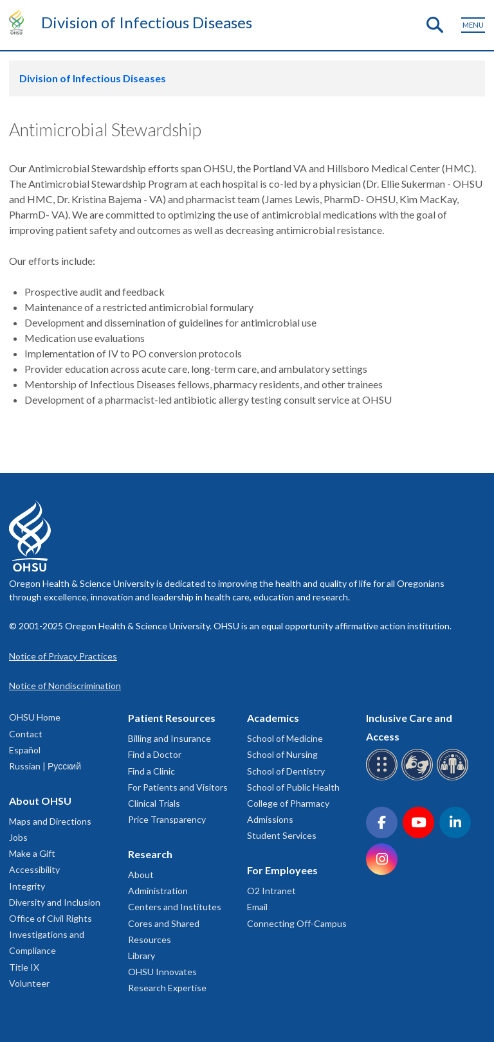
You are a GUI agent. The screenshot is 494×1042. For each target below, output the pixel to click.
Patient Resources (171, 718)
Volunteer (29, 983)
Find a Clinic (151, 771)
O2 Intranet (271, 890)
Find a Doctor (154, 754)
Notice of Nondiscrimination (65, 685)
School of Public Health (293, 787)
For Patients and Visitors (178, 787)
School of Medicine (285, 738)
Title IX (24, 967)
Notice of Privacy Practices (63, 656)
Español (25, 749)
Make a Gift (32, 853)
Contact (25, 733)
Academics (273, 718)
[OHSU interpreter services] (454, 778)
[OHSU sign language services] (419, 778)
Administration (158, 890)
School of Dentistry (286, 771)
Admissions (270, 819)
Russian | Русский (45, 765)
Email (257, 906)
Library (141, 955)
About (141, 874)
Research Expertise (167, 987)
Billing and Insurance (169, 738)
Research (150, 854)
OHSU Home (34, 717)
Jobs (18, 837)
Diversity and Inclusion (54, 902)
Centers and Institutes (174, 906)
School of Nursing (282, 754)
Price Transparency (167, 819)
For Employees (282, 870)
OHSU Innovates (162, 971)
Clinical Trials (154, 803)
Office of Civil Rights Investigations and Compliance (50, 934)
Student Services (281, 835)
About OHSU (40, 801)
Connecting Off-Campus (297, 923)
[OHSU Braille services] (383, 778)
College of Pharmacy (288, 803)
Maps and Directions (50, 821)
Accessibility (34, 869)
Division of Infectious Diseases (146, 22)
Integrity (27, 886)
